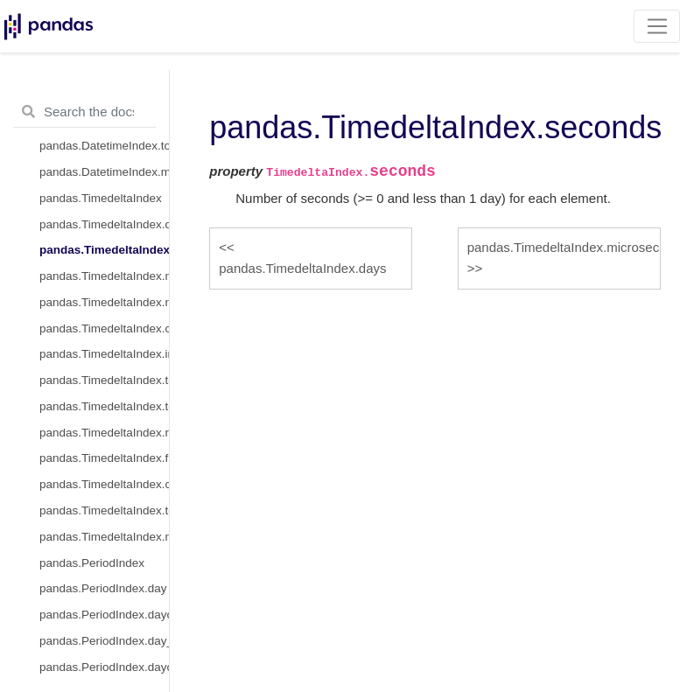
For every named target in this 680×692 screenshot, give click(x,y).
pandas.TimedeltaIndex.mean (104, 536)
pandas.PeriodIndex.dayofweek (104, 614)
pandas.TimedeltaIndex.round (104, 432)
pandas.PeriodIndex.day (103, 588)
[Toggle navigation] (657, 26)
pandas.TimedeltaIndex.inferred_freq (104, 353)
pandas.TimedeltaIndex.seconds (104, 249)
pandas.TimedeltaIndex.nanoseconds (104, 302)
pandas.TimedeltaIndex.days (104, 224)
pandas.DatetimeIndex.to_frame (104, 145)
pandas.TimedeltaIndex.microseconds (104, 276)
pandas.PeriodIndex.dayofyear (104, 667)
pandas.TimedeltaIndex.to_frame (104, 510)
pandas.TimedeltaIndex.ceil (104, 484)
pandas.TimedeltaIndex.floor (104, 458)
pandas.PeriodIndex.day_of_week (104, 640)
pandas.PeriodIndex (91, 563)
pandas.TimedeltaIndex (100, 198)
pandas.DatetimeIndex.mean (104, 171)
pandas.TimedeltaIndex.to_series (104, 406)
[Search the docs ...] (84, 112)
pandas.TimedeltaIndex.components (104, 328)
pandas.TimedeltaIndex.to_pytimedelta (104, 380)
